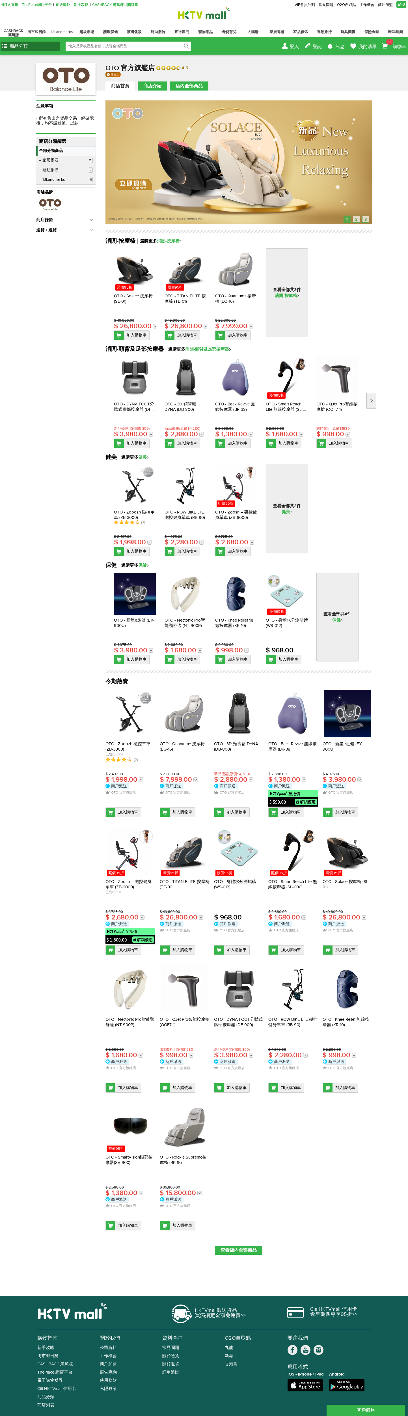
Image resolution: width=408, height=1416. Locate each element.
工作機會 (367, 5)
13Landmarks (67, 179)
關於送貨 (170, 1356)
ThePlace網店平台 (37, 5)
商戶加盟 (385, 5)
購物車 (396, 44)
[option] (135, 294)
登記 (317, 47)
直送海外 (62, 5)
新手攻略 (81, 5)
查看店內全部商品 (239, 1250)
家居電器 (67, 160)
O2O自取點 (346, 5)
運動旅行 (67, 170)
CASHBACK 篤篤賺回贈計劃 (115, 5)
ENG (401, 4)
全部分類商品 (51, 150)
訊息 (340, 47)
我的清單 (368, 47)
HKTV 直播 (9, 5)
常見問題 (326, 5)
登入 (294, 47)
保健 (336, 620)
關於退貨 (170, 1364)
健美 (286, 512)
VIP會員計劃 (305, 5)
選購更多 (159, 241)
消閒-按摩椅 (286, 295)
